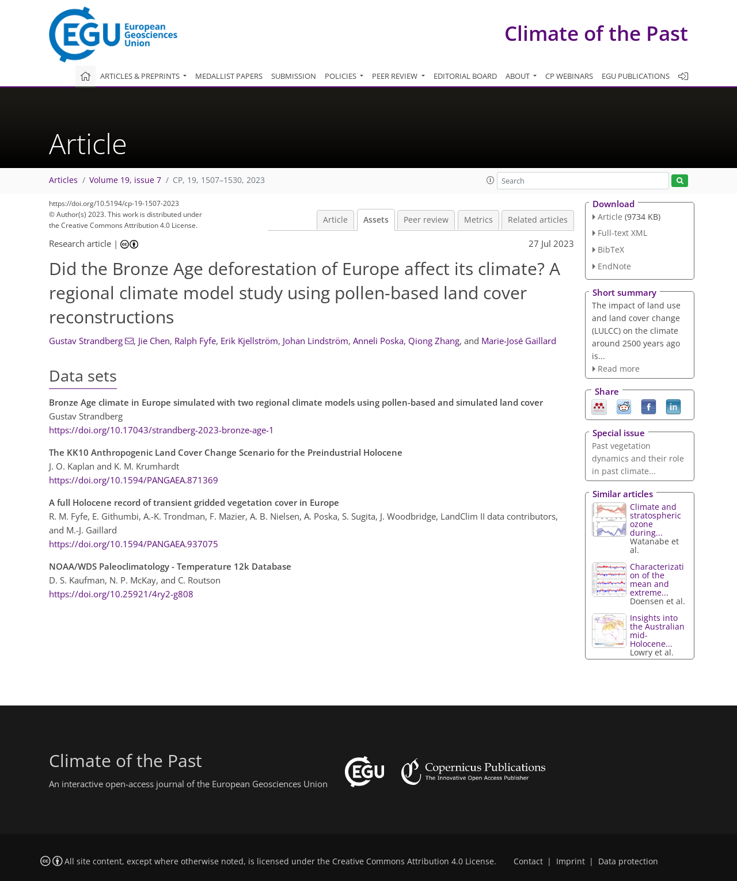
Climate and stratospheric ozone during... (655, 519)
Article (335, 220)
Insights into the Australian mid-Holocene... (657, 630)
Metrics (478, 220)
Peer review (426, 220)
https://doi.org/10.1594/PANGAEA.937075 (133, 544)
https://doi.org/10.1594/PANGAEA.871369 (133, 480)
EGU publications (636, 76)
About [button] (518, 76)
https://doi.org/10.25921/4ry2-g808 (121, 594)
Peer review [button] (395, 76)
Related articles (538, 220)
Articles (63, 180)
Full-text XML (622, 232)
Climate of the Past (596, 33)
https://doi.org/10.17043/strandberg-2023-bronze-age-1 (161, 430)
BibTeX (611, 249)
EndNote (614, 266)
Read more (619, 368)
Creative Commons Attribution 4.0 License (413, 861)
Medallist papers (229, 76)
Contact (528, 861)
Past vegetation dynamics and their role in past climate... (638, 458)
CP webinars (569, 76)
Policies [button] (341, 76)
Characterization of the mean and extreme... (657, 579)
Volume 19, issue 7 (125, 180)
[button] (491, 180)
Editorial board (465, 76)
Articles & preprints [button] (140, 76)
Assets (376, 220)
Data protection (628, 861)
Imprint (570, 861)
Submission (293, 76)
